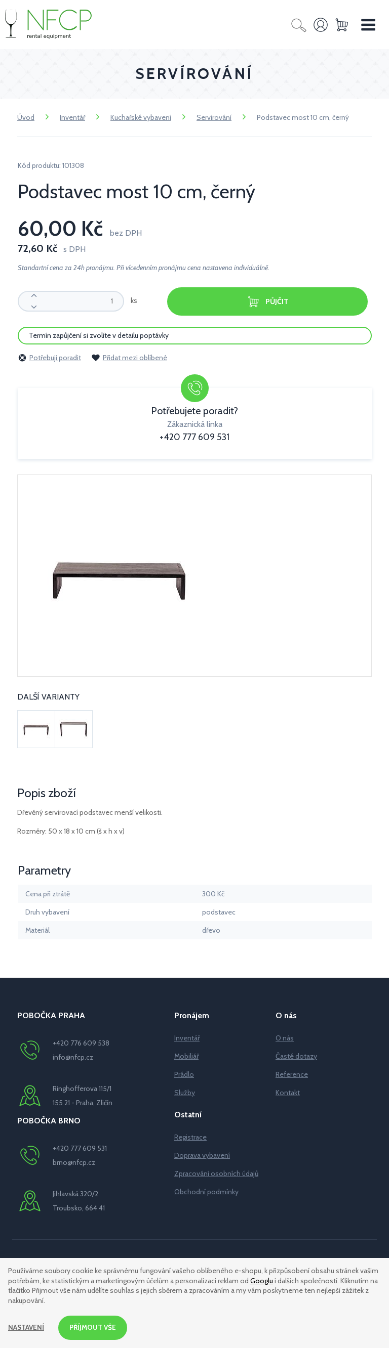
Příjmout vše (94, 1327)
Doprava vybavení (202, 1154)
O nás (285, 1037)
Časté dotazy (296, 1055)
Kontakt (288, 1092)
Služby (184, 1092)
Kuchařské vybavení (140, 117)
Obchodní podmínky (206, 1191)
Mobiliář (186, 1055)
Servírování (214, 117)
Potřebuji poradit (49, 357)
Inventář (72, 117)
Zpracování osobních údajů (216, 1173)
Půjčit (267, 302)
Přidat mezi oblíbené (129, 357)
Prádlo (184, 1073)
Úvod (25, 117)
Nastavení (26, 1327)
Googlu (261, 1279)
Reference (292, 1073)
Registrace (190, 1136)
